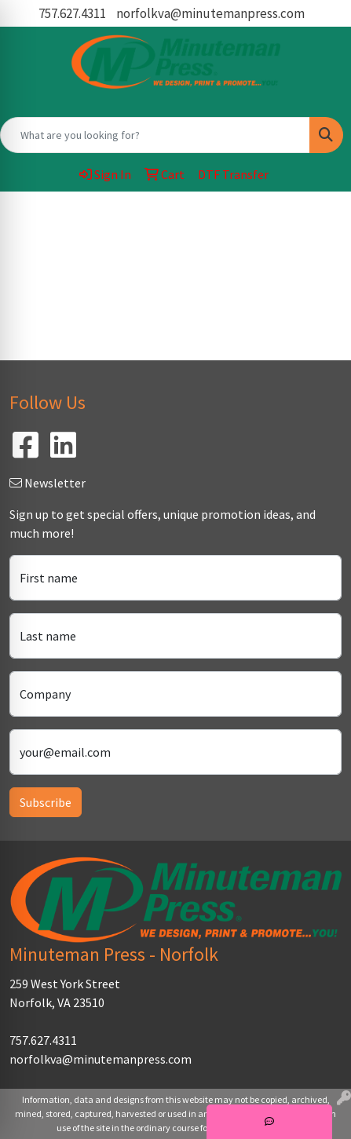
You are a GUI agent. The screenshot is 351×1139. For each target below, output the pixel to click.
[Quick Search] (155, 135)
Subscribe (45, 802)
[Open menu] (319, 214)
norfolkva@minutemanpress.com (210, 13)
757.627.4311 (72, 13)
